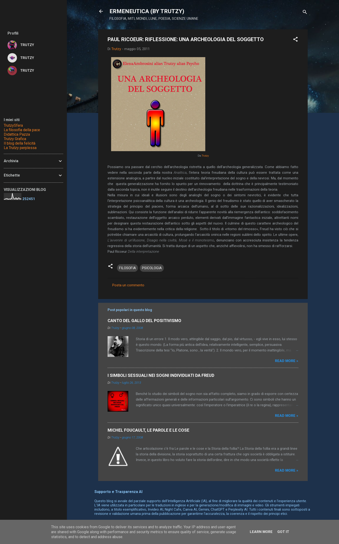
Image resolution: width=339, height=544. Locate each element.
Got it (283, 532)
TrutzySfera (13, 125)
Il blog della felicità (19, 143)
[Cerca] (305, 13)
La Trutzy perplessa (20, 148)
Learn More (261, 532)
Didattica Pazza (17, 134)
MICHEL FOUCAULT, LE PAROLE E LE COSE (148, 430)
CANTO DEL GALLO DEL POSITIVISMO (144, 320)
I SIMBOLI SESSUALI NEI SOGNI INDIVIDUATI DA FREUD (161, 375)
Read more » (286, 361)
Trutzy (205, 155)
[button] (295, 40)
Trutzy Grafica (15, 139)
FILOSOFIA (127, 268)
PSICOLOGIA (152, 268)
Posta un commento (128, 285)
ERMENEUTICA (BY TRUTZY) (146, 11)
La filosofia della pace (22, 130)
